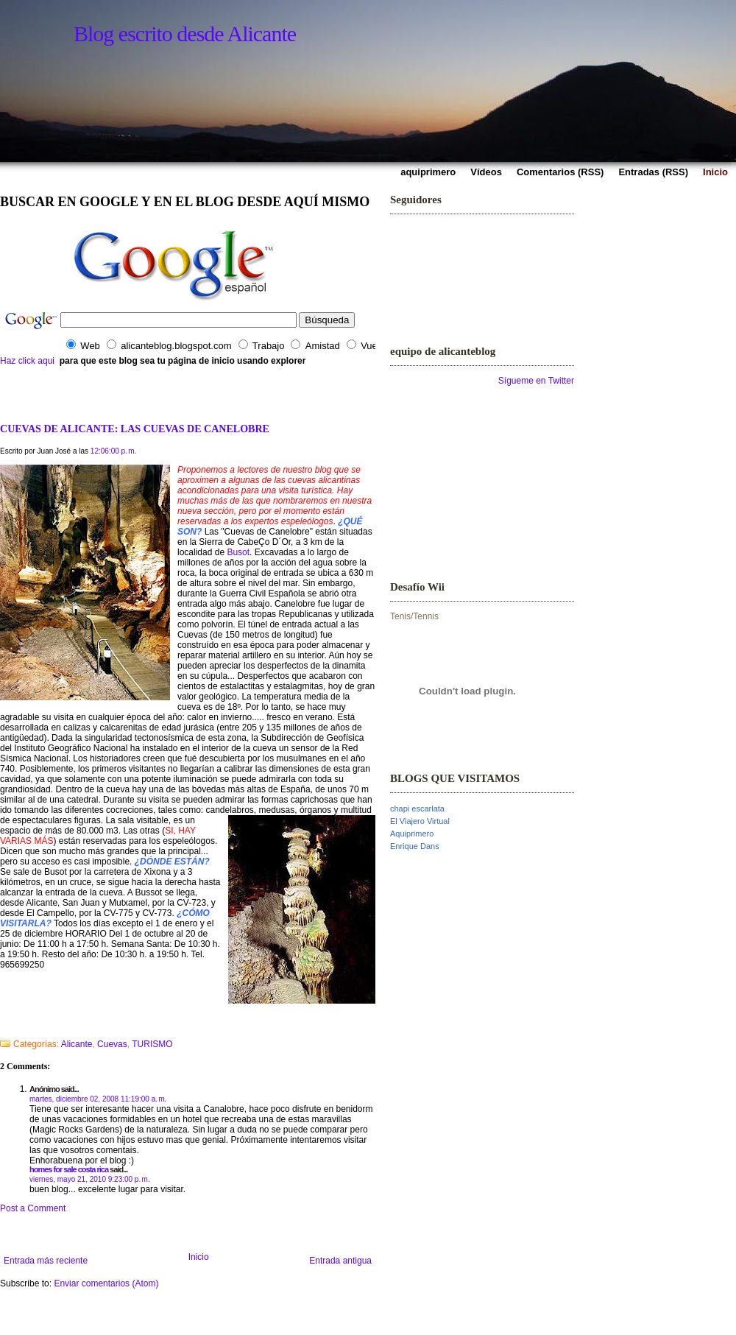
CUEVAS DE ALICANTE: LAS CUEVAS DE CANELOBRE (134, 428)
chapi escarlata (417, 808)
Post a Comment (33, 1208)
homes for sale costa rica (68, 1169)
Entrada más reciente (46, 1260)
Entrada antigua (340, 1260)
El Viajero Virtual (420, 821)
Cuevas (112, 1044)
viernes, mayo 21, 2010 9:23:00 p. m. (89, 1179)
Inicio (198, 1257)
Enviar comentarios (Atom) (106, 1283)
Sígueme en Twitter (536, 381)
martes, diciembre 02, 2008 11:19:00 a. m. (98, 1099)
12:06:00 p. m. (114, 451)
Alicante (77, 1044)
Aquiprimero (412, 833)
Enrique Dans (414, 846)
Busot (238, 552)
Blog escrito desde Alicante (185, 33)
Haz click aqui (27, 361)
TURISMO (152, 1044)
